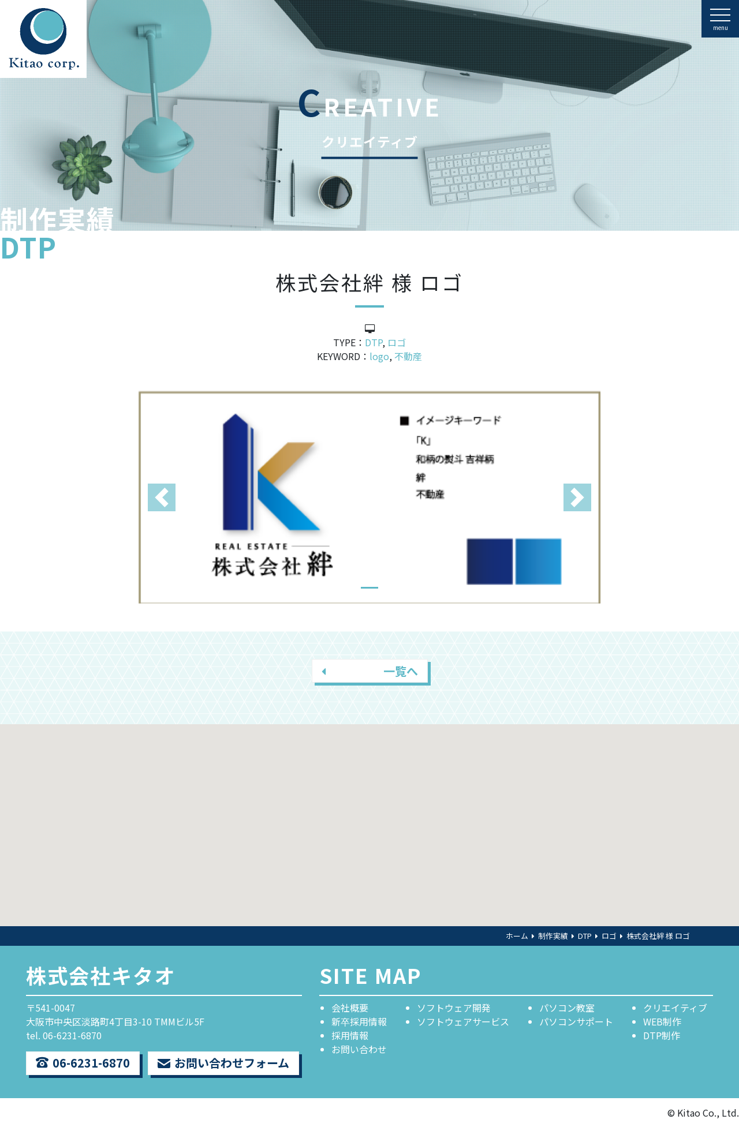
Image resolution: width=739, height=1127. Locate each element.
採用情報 (349, 1035)
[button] (162, 497)
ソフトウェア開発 (454, 1007)
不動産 (408, 356)
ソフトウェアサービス (463, 1021)
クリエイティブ (675, 1007)
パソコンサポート (576, 1021)
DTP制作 (661, 1035)
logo (379, 356)
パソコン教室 (567, 1007)
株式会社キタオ (101, 975)
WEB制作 (662, 1021)
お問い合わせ (359, 1049)
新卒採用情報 (359, 1021)
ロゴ (396, 342)
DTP (373, 342)
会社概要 (349, 1007)
